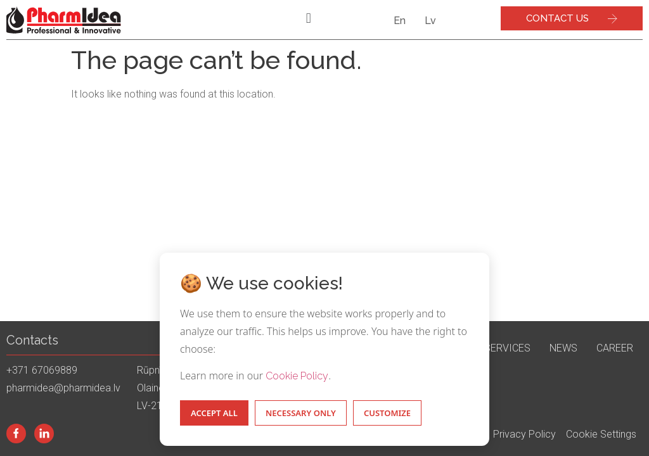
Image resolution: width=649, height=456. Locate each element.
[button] (308, 18)
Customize (387, 413)
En (400, 21)
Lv (430, 21)
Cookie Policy (297, 376)
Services (507, 348)
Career (614, 348)
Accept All (214, 413)
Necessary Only (301, 413)
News (563, 348)
